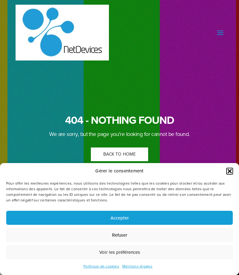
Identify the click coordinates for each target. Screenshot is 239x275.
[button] (230, 171)
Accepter (119, 218)
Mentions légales (137, 266)
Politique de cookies (101, 266)
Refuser (119, 235)
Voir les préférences (119, 252)
